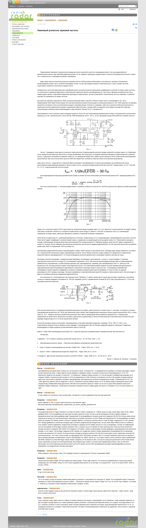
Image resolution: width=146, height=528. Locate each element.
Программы (16, 31)
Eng (27, 526)
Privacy (83, 526)
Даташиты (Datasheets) (19, 22)
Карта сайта (20, 526)
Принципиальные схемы (20, 28)
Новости (13, 6)
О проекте (20, 6)
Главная (40, 20)
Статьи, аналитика (18, 24)
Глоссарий (15, 37)
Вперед (44, 514)
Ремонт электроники (19, 40)
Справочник (16, 35)
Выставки (15, 42)
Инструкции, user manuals (20, 26)
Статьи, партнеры (18, 44)
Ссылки (70, 526)
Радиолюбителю (17, 33)
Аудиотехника (62, 20)
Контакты (29, 6)
